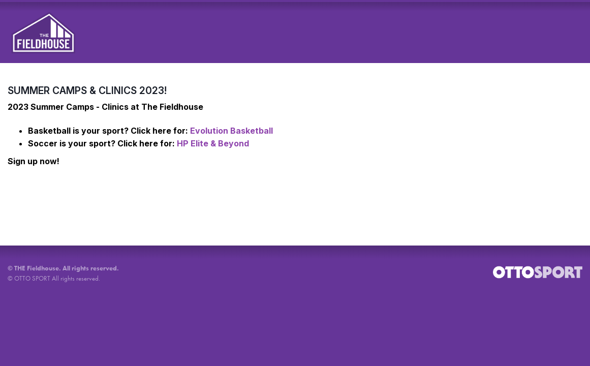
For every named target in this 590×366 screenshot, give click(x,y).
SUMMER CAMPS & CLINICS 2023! (87, 90)
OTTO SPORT (32, 278)
